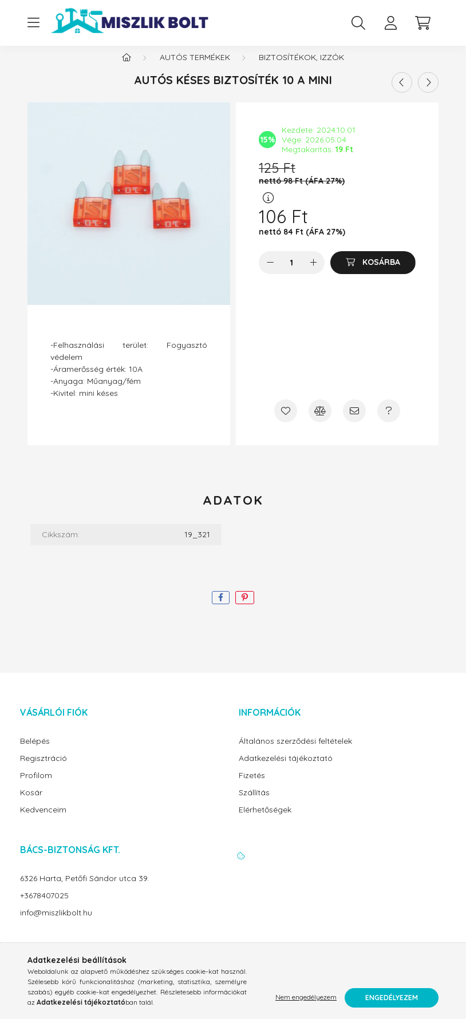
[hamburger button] (33, 22)
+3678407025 (44, 907)
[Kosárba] (373, 274)
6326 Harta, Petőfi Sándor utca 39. (84, 890)
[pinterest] (244, 609)
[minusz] (270, 274)
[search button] (358, 22)
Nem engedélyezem (306, 997)
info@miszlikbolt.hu (56, 924)
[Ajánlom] (354, 422)
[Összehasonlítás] (320, 422)
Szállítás (254, 804)
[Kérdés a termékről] (388, 422)
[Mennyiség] (292, 274)
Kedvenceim (43, 821)
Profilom (36, 787)
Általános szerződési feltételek (295, 753)
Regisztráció (43, 770)
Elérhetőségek (265, 821)
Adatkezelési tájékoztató (286, 770)
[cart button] (422, 22)
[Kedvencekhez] (285, 422)
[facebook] (221, 609)
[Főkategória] (126, 69)
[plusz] (313, 274)
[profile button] (390, 22)
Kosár (31, 804)
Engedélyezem (391, 997)
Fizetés (252, 787)
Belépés (35, 753)
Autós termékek (195, 69)
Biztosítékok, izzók (301, 69)
